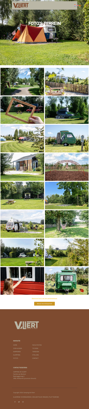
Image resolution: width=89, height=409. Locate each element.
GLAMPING (16, 355)
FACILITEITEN (37, 345)
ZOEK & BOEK (17, 348)
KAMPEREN (17, 351)
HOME (15, 345)
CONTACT (35, 358)
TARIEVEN (35, 351)
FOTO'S (15, 358)
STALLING (35, 355)
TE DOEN (35, 348)
